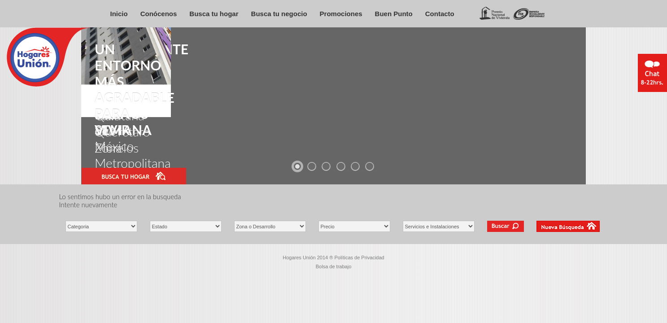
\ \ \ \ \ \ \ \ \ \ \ (439, 226)
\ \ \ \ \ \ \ (186, 226)
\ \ (101, 226)
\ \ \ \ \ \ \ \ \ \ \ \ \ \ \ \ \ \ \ (270, 226)
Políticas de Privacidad (359, 257)
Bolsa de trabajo (334, 266)
